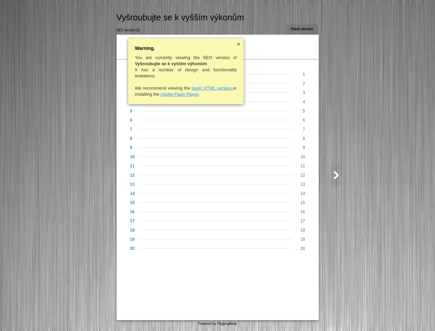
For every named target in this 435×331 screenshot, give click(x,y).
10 (132, 156)
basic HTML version (212, 88)
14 (132, 193)
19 (132, 239)
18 (132, 230)
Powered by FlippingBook (217, 324)
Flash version (302, 29)
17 (132, 221)
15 (132, 202)
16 (132, 211)
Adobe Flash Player (179, 94)
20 (132, 248)
